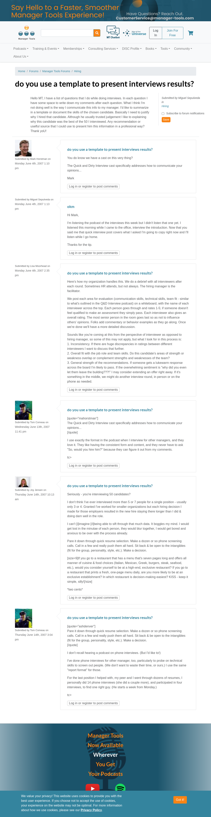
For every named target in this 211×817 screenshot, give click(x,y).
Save (166, 119)
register (87, 186)
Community (182, 48)
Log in (73, 186)
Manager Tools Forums (56, 71)
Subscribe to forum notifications (185, 113)
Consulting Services (102, 48)
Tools (164, 48)
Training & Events (45, 48)
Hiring (77, 71)
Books (150, 48)
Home (21, 71)
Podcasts (19, 48)
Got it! (180, 799)
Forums (33, 71)
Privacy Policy (91, 810)
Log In (155, 33)
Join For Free (172, 33)
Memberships (72, 48)
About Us (19, 56)
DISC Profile (130, 48)
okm (70, 207)
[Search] (97, 33)
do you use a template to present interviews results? (110, 150)
